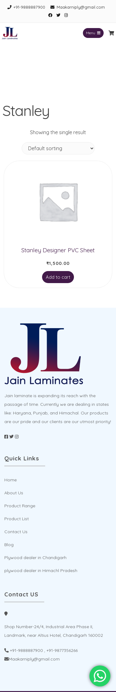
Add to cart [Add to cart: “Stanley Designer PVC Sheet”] (58, 277)
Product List (16, 518)
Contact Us (16, 531)
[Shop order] (58, 148)
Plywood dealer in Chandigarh (35, 557)
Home (10, 480)
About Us (13, 493)
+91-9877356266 (62, 650)
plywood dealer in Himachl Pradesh (40, 570)
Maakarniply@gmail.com (81, 7)
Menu (93, 33)
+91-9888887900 (29, 7)
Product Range (19, 506)
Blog (9, 544)
